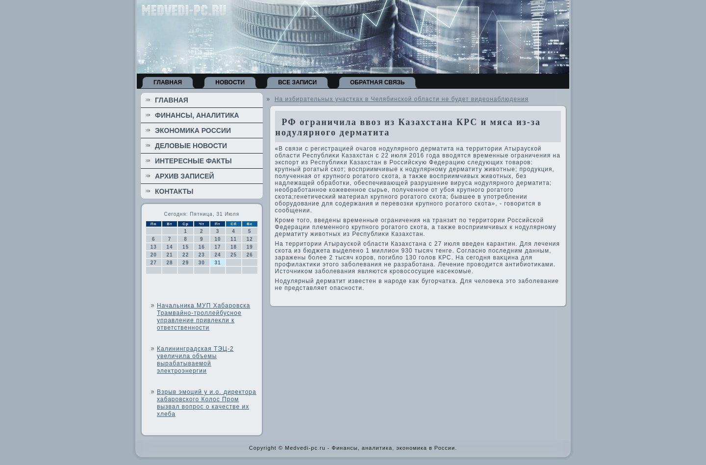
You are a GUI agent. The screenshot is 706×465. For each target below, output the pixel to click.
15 (185, 247)
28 (169, 262)
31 (217, 262)
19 (250, 247)
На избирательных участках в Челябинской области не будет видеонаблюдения (402, 99)
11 (233, 239)
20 (154, 255)
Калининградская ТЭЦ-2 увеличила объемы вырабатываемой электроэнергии (195, 359)
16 (202, 247)
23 (202, 255)
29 (185, 262)
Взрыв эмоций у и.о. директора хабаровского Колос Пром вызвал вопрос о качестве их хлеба (206, 402)
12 (250, 239)
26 (250, 255)
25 (233, 255)
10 (217, 239)
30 (202, 262)
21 (169, 255)
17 (217, 247)
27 (154, 262)
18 (233, 247)
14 (169, 247)
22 (185, 255)
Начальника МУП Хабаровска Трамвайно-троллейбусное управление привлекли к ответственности (203, 316)
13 (154, 247)
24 (217, 255)
